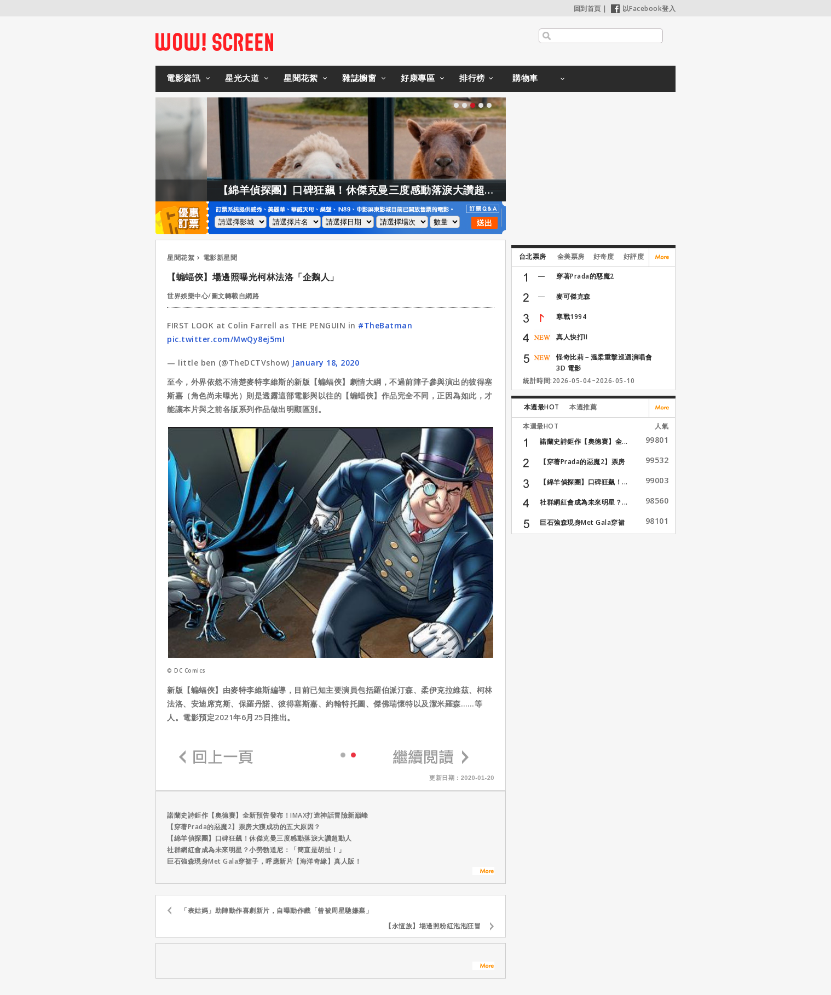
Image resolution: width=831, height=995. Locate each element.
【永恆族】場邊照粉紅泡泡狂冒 (433, 925)
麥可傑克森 (573, 296)
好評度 (634, 256)
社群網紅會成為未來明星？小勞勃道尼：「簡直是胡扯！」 (256, 849)
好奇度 (603, 256)
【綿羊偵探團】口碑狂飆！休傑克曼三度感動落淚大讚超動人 (379, 190)
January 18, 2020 (325, 362)
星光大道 (242, 77)
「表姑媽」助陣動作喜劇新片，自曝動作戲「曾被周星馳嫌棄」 (276, 910)
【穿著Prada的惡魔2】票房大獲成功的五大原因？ (244, 826)
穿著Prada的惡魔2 (585, 276)
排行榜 (472, 77)
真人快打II (571, 337)
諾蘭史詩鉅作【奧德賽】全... (584, 441)
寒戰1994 (571, 316)
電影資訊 (183, 77)
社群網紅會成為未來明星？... (584, 502)
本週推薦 (583, 407)
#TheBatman (385, 325)
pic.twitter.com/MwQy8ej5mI (226, 339)
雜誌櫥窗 (359, 77)
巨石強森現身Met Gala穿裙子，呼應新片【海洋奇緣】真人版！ (264, 861)
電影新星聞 (220, 257)
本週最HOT (541, 407)
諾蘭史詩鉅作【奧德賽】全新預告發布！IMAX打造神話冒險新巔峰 (267, 815)
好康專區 (418, 77)
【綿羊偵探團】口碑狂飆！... (584, 482)
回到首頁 (587, 8)
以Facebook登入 (643, 8)
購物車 (525, 77)
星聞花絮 (301, 77)
